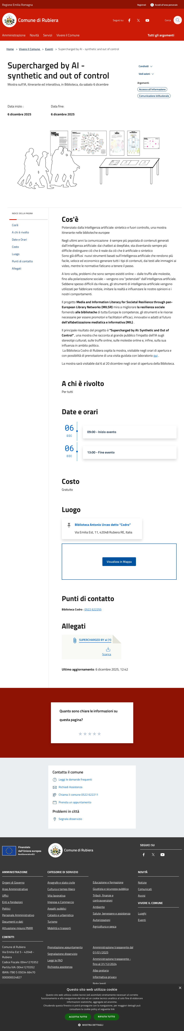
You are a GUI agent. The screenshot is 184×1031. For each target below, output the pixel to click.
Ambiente (99, 907)
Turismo (52, 921)
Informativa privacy (105, 977)
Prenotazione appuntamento (65, 947)
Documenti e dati (12, 921)
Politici (6, 908)
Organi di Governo (13, 882)
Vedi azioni (147, 74)
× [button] (180, 988)
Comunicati (145, 889)
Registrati (141, 5)
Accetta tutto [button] (78, 1016)
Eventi (49, 49)
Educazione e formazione (108, 882)
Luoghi (142, 913)
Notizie (142, 882)
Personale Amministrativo (18, 915)
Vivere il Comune (30, 49)
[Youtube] (145, 20)
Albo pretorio (101, 970)
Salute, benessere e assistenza (111, 913)
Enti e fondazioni (12, 902)
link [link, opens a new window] (113, 1009)
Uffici (5, 895)
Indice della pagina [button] (22, 213)
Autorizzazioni (101, 920)
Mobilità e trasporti (59, 928)
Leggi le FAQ (55, 960)
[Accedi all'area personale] (164, 5)
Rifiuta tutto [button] (106, 1016)
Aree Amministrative (15, 889)
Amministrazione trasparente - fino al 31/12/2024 (112, 961)
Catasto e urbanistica (60, 915)
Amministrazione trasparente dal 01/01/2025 (113, 949)
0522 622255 (93, 609)
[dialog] (92, 1007)
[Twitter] (136, 20)
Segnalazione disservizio (62, 954)
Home (10, 49)
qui (155, 355)
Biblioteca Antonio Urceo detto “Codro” (103, 524)
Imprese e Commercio (60, 902)
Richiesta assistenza (59, 967)
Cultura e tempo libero (61, 889)
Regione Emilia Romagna (17, 5)
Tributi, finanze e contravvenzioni (103, 898)
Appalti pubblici (56, 908)
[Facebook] (127, 20)
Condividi (146, 66)
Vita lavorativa (56, 895)
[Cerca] (177, 20)
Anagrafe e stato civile (61, 882)
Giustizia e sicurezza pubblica (111, 889)
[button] (92, 1025)
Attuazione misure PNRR (17, 928)
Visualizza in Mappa (119, 561)
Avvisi (141, 895)
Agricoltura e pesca (104, 926)
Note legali (99, 983)
